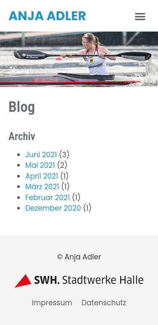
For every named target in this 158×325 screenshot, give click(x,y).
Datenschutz (104, 303)
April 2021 (41, 176)
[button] (140, 16)
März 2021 (42, 187)
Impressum (52, 303)
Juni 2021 (41, 155)
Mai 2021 (40, 165)
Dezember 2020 (53, 208)
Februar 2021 (47, 198)
